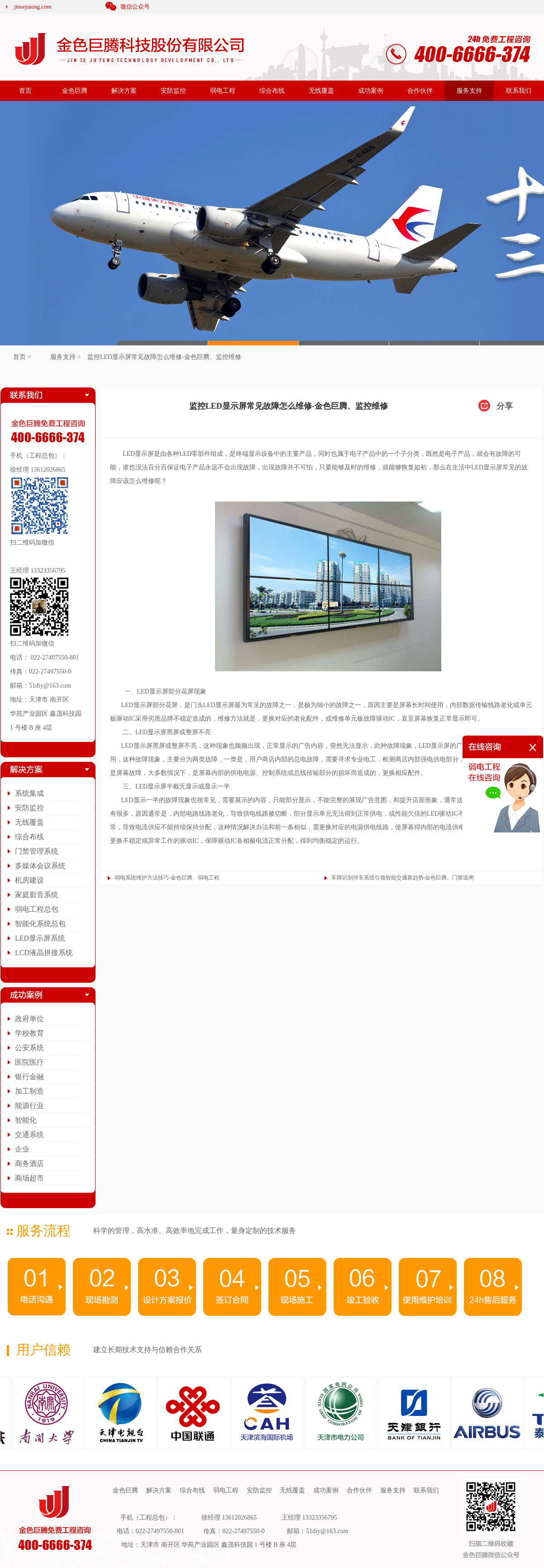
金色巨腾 (74, 90)
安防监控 (173, 90)
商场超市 (29, 1178)
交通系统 (29, 1134)
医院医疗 (29, 1062)
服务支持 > (65, 357)
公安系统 (29, 1048)
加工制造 (29, 1091)
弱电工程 (222, 90)
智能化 (26, 1120)
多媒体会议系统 (40, 866)
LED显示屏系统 (40, 938)
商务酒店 (29, 1163)
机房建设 (29, 880)
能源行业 (29, 1105)
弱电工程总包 (36, 909)
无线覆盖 (321, 90)
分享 (504, 406)
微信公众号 (135, 6)
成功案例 (370, 90)
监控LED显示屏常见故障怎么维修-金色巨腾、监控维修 (164, 357)
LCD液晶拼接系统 (44, 952)
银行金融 (29, 1076)
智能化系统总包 (40, 923)
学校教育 (29, 1033)
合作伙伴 (420, 90)
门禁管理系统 (36, 851)
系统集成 (29, 793)
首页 (25, 90)
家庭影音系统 (36, 895)
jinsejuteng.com (33, 6)
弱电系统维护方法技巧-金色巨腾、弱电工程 (167, 878)
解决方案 (124, 90)
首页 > (22, 357)
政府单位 (29, 1019)
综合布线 (272, 90)
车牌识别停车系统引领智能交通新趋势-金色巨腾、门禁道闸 (402, 878)
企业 (22, 1149)
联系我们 (518, 90)
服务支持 (469, 90)
